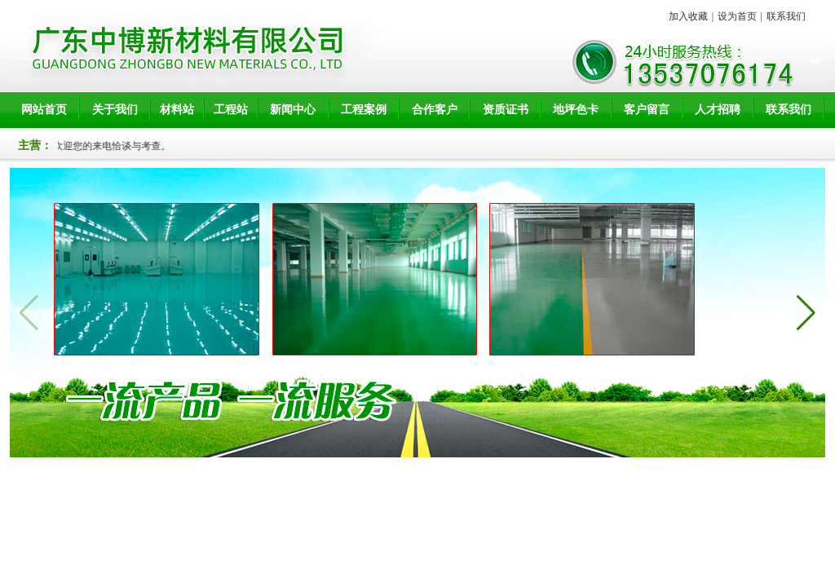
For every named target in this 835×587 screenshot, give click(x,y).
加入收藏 (688, 16)
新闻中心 (293, 110)
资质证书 (505, 110)
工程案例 (364, 110)
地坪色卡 (576, 110)
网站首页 (44, 110)
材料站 (177, 110)
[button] (806, 313)
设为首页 (737, 16)
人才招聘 (717, 110)
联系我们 (786, 16)
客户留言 (646, 110)
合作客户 (434, 110)
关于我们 (115, 110)
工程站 (231, 110)
